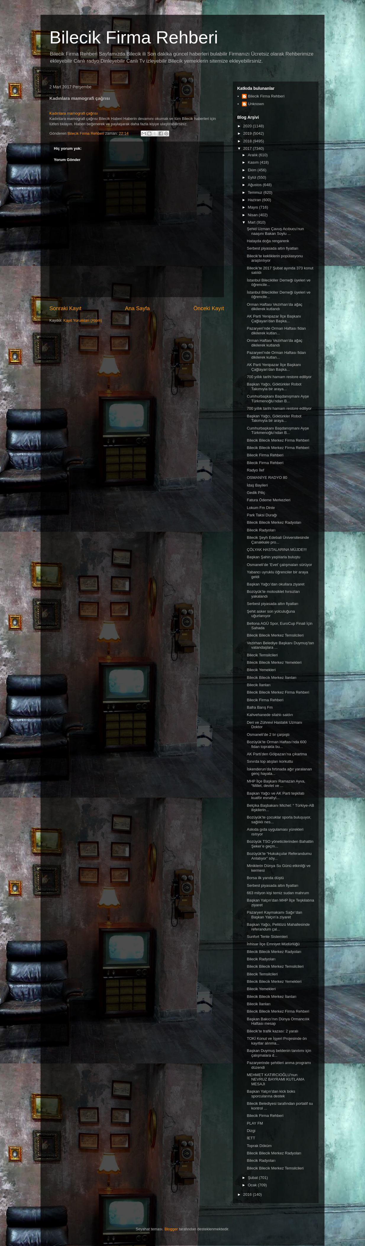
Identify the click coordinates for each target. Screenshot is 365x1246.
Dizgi (251, 1130)
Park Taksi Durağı (262, 515)
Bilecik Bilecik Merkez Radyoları (274, 522)
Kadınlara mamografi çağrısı (73, 113)
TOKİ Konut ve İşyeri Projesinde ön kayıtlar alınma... (277, 1040)
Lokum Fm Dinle (261, 507)
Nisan (253, 215)
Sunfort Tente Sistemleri (267, 936)
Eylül (252, 177)
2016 (248, 1194)
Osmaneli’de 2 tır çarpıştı (268, 734)
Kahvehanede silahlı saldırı (270, 715)
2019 (248, 133)
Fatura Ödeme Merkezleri (268, 500)
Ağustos (255, 185)
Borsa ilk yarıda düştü (265, 878)
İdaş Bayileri (257, 485)
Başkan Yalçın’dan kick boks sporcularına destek (271, 1093)
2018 (248, 141)
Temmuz (256, 192)
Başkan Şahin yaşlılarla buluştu (273, 557)
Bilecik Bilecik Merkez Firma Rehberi (278, 440)
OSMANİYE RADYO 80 (267, 477)
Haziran (255, 200)
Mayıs (253, 207)
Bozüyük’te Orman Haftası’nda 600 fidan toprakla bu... (276, 744)
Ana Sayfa (137, 308)
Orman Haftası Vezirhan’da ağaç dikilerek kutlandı (274, 306)
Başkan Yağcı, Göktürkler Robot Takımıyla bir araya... (274, 386)
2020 (248, 126)
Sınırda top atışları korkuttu (270, 761)
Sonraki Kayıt (65, 308)
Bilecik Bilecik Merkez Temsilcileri (275, 635)
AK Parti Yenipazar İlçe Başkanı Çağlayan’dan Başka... (274, 318)
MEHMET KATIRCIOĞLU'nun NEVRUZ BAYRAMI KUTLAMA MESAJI (275, 1079)
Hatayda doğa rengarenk (268, 241)
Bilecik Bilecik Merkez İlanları (271, 677)
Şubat (253, 1177)
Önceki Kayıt (208, 308)
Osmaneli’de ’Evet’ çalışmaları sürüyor (279, 564)
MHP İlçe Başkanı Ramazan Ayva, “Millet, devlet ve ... (276, 783)
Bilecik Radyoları (261, 530)
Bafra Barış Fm (259, 707)
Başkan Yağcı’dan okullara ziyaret (275, 584)
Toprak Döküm (259, 1145)
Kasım (254, 162)
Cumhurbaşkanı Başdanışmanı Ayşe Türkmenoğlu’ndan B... (278, 398)
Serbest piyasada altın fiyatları (272, 248)
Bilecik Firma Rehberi (133, 37)
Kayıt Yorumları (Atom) (82, 320)
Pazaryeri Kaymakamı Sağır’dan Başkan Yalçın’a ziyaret (274, 914)
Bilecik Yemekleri (261, 670)
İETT (251, 1138)
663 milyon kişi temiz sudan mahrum (278, 893)
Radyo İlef (255, 470)
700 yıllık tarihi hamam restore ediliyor (279, 377)
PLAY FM (255, 1123)
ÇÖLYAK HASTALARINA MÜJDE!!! (276, 549)
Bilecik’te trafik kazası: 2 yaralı (272, 1031)
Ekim (253, 170)
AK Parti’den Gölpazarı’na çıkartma (277, 754)
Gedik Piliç (256, 492)
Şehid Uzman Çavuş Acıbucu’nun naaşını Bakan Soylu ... (275, 231)
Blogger (171, 1229)
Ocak (253, 1185)
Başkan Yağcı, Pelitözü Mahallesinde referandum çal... (278, 926)
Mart (252, 222)
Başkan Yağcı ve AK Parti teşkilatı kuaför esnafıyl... (275, 795)
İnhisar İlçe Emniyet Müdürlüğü (273, 944)
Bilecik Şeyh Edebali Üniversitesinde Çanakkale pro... (278, 539)
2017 (248, 148)
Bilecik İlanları (258, 685)
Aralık (253, 155)
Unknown (256, 104)
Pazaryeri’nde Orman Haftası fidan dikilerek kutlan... (276, 330)
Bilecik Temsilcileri (262, 655)
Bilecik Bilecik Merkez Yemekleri (274, 662)
